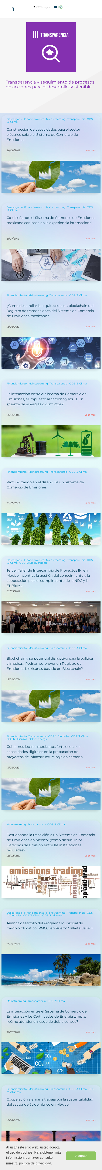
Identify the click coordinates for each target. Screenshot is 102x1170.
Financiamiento (34, 119)
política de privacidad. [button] (35, 1163)
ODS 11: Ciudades (58, 736)
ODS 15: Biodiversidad (33, 562)
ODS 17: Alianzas (17, 739)
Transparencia (76, 119)
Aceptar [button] (81, 1155)
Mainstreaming (55, 119)
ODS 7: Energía (38, 739)
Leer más (90, 150)
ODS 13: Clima (78, 295)
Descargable (15, 119)
